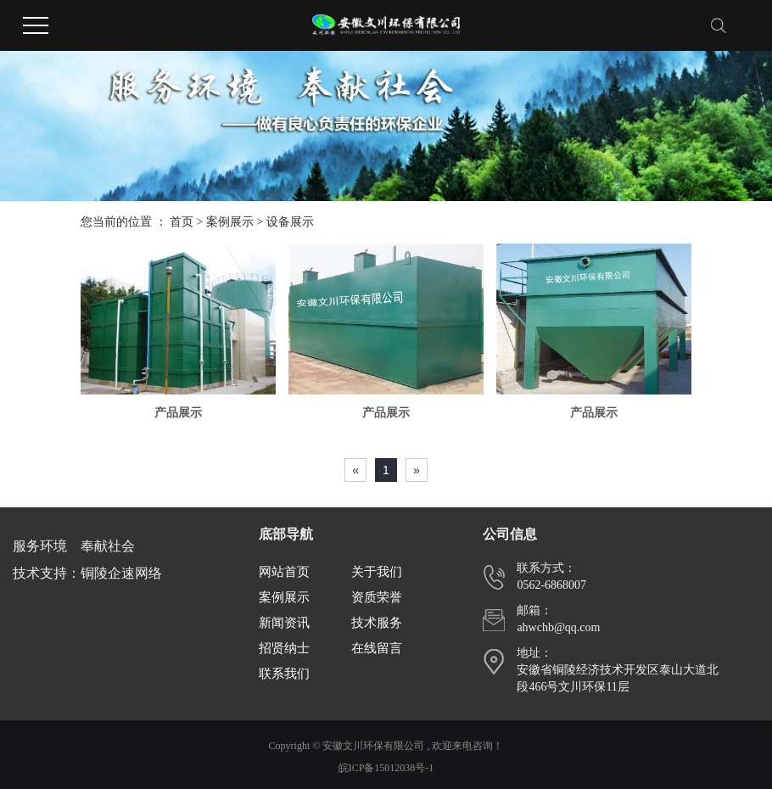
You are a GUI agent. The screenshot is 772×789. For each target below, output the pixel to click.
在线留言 (376, 648)
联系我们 (284, 673)
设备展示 (290, 221)
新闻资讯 (284, 623)
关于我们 (376, 572)
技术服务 (376, 623)
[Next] (417, 470)
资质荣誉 (376, 597)
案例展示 (230, 221)
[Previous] (355, 470)
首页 (181, 221)
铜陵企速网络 (121, 573)
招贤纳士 (284, 648)
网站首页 (284, 572)
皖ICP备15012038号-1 (386, 768)
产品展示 (178, 412)
